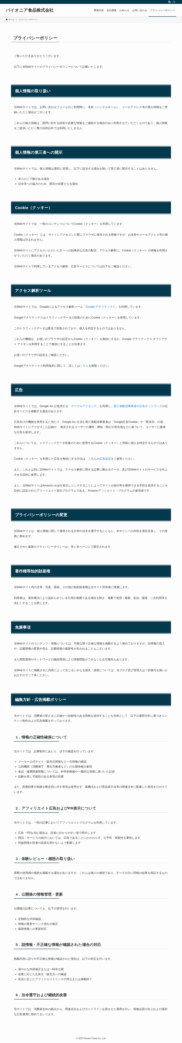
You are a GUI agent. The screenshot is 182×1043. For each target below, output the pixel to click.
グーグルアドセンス (84, 406)
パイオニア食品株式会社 (29, 10)
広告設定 (105, 458)
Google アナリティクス (101, 306)
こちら (84, 365)
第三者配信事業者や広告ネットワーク (138, 406)
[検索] (174, 2)
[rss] (169, 2)
